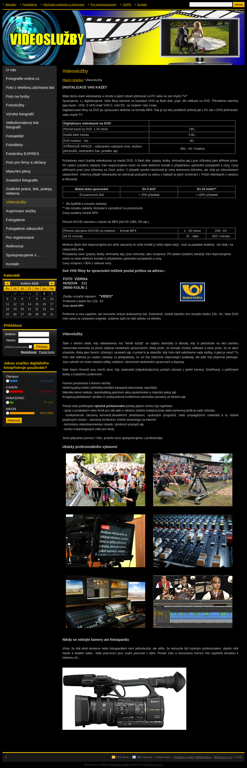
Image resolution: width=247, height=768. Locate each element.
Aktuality (10, 4)
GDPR (127, 4)
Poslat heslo (47, 352)
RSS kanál (122, 757)
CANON (11, 387)
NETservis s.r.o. (223, 757)
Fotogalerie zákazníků (24, 228)
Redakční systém (184, 757)
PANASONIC (15, 398)
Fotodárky (14, 145)
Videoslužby (16, 202)
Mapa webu (163, 757)
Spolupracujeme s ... (23, 255)
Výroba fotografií (20, 114)
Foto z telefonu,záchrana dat (30, 87)
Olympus (12, 376)
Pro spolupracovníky (103, 4)
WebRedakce (203, 757)
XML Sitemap (145, 757)
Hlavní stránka (72, 80)
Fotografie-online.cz (22, 78)
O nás (11, 70)
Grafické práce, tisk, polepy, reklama (29, 191)
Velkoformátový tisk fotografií (22, 124)
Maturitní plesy (18, 171)
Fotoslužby (15, 105)
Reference (15, 246)
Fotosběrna (30, 4)
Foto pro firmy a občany (26, 162)
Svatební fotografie (22, 180)
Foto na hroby (17, 96)
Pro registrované (20, 237)
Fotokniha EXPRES (22, 153)
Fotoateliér (15, 136)
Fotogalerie (15, 220)
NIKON (11, 409)
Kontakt (142, 4)
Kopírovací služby (21, 211)
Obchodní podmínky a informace (63, 4)
